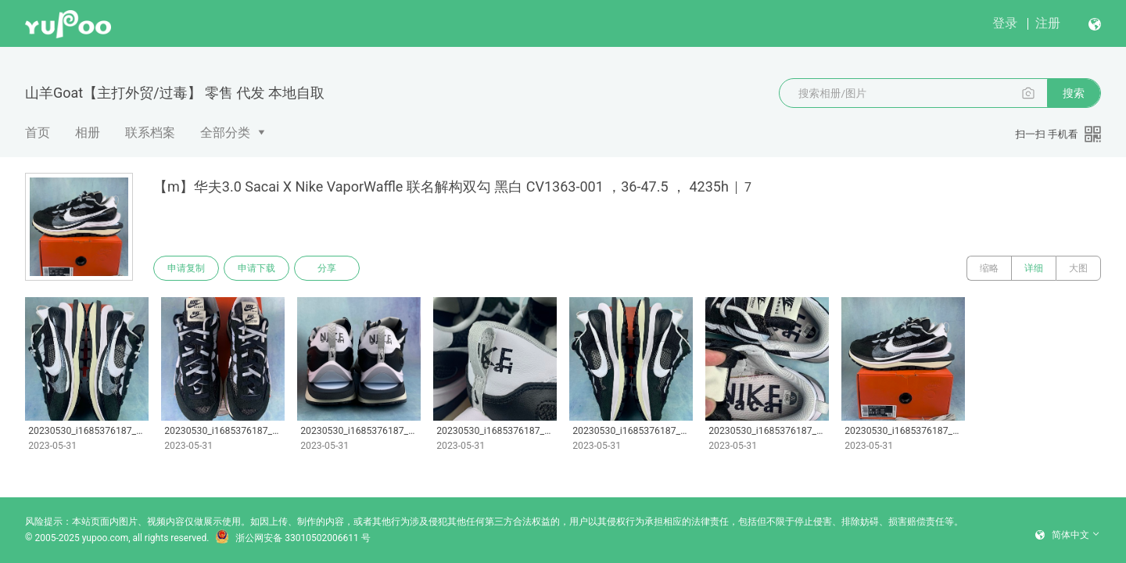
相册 (87, 132)
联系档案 (150, 132)
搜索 (1074, 93)
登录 (1004, 23)
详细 (1033, 268)
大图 (1078, 268)
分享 (326, 268)
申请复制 (186, 268)
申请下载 (256, 268)
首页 (37, 132)
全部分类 (225, 132)
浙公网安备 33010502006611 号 (292, 538)
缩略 (989, 268)
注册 (1047, 23)
